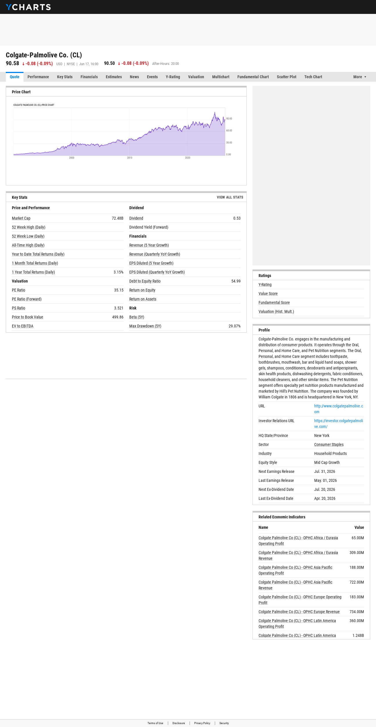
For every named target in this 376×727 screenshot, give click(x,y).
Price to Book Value (27, 317)
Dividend (136, 218)
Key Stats (64, 76)
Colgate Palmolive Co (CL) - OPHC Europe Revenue (299, 611)
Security (224, 723)
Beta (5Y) (136, 317)
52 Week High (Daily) (28, 227)
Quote (14, 76)
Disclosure (178, 723)
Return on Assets (142, 299)
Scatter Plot (286, 76)
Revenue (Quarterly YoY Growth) (154, 254)
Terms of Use (155, 723)
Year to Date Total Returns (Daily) (38, 254)
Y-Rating (173, 76)
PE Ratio (18, 290)
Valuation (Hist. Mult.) (276, 311)
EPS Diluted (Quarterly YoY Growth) (157, 272)
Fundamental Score (274, 302)
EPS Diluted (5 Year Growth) (151, 263)
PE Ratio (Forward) (26, 299)
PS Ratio (18, 308)
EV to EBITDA (22, 326)
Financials (89, 76)
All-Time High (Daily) (28, 245)
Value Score (268, 293)
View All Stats (230, 197)
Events (152, 76)
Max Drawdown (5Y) (145, 326)
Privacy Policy (202, 723)
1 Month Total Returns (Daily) (35, 263)
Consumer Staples (329, 444)
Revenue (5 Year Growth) (149, 245)
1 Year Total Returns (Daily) (33, 272)
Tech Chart (313, 76)
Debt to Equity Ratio (145, 281)
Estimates (114, 76)
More (357, 76)
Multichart (220, 76)
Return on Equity (142, 290)
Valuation (196, 76)
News (134, 76)
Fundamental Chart (253, 76)
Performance (38, 76)
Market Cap (21, 218)
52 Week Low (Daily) (28, 236)
